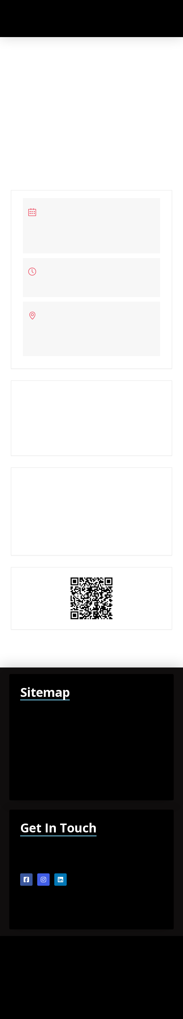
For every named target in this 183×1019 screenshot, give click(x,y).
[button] (148, 18)
